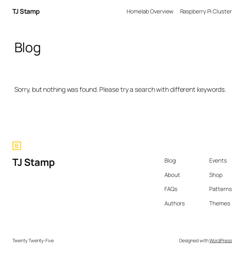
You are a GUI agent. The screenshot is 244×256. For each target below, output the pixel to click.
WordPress (220, 240)
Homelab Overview (150, 11)
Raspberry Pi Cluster (206, 11)
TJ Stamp (26, 11)
